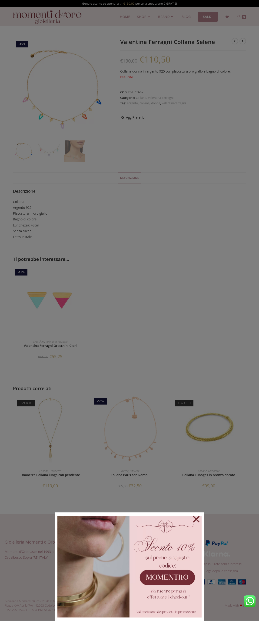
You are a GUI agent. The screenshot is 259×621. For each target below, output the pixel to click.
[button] (196, 519)
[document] (129, 310)
